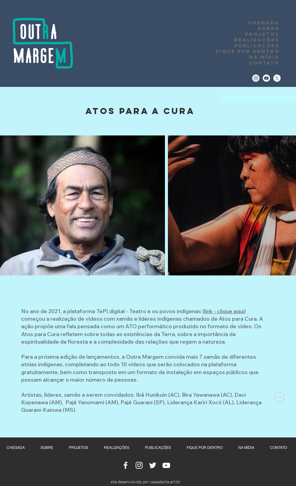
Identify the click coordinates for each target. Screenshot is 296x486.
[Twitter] (277, 78)
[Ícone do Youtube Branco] (166, 465)
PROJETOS (262, 34)
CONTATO (264, 63)
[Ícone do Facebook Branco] (125, 465)
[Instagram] (255, 78)
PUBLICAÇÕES (256, 45)
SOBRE (268, 28)
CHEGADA (263, 23)
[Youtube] (266, 78)
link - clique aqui (224, 311)
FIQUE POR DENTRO (247, 51)
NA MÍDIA (264, 57)
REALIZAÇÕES (256, 40)
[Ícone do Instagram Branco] (139, 465)
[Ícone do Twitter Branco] (152, 465)
